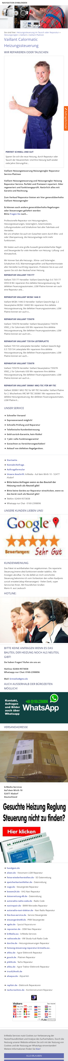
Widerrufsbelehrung (13, 1049)
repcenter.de (13, 929)
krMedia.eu (13, 933)
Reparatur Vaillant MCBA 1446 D (22, 297)
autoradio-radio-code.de (19, 901)
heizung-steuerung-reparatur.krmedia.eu (28, 947)
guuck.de (11, 957)
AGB (6, 1036)
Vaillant (23, 35)
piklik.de (11, 962)
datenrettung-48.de (17, 896)
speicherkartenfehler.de (19, 882)
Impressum (9, 1039)
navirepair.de (14, 905)
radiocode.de (13, 938)
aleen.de (11, 872)
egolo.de (11, 924)
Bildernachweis (11, 1043)
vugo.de (11, 886)
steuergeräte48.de (16, 919)
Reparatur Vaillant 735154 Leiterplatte (26, 341)
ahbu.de (11, 952)
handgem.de (13, 868)
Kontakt (7, 1046)
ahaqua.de (12, 976)
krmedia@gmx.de (19, 678)
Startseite (12, 460)
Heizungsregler (11, 35)
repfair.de (12, 985)
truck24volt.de (14, 971)
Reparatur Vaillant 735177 (19, 275)
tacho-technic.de (15, 989)
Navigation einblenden (14, 2)
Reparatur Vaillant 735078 (19, 319)
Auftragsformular (16, 469)
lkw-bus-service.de (16, 915)
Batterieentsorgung (13, 1033)
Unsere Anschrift (15, 474)
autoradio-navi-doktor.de (20, 910)
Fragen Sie (15, 213)
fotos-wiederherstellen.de (20, 877)
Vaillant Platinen (36, 35)
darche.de (12, 943)
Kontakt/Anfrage (15, 464)
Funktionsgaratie (11, 1056)
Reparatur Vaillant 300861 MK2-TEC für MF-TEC (30, 385)
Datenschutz (10, 1053)
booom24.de (13, 891)
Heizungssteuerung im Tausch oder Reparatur (38, 32)
